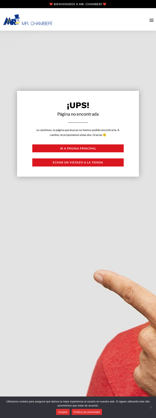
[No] (151, 407)
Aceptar (63, 412)
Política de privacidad (87, 412)
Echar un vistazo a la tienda (78, 162)
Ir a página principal (78, 148)
